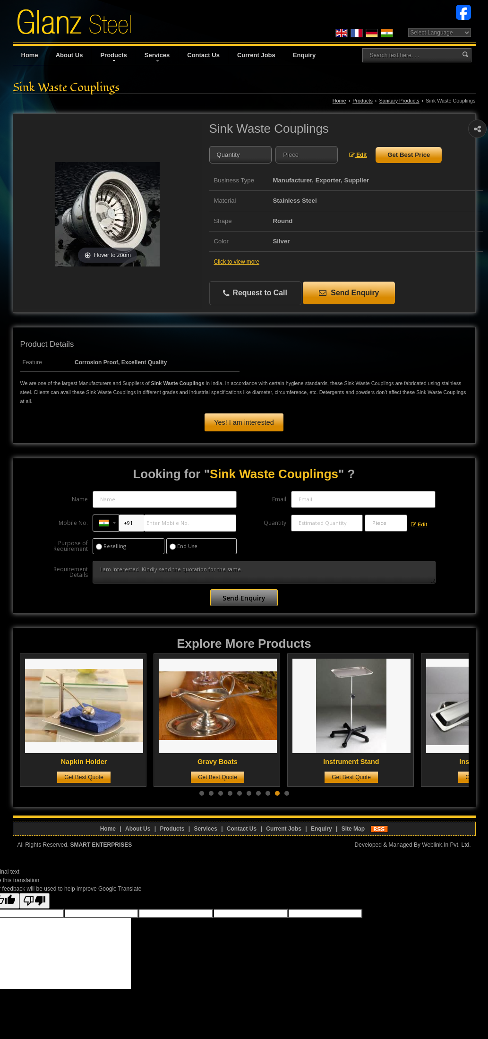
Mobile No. (73, 523)
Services (157, 56)
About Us (69, 55)
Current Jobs (256, 55)
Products (113, 56)
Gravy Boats (223, 761)
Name (80, 499)
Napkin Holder (89, 761)
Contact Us (203, 55)
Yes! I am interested (244, 422)
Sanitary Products (399, 100)
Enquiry (304, 55)
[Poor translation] (34, 901)
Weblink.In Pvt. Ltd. (446, 845)
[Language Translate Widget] (439, 32)
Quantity (275, 523)
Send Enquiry (349, 293)
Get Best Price (408, 154)
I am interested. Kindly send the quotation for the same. (264, 572)
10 (286, 793)
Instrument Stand (357, 761)
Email (279, 499)
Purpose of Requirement (70, 546)
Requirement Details (70, 572)
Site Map (353, 828)
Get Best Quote (89, 777)
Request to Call (255, 293)
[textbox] (306, 154)
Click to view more (236, 261)
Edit (358, 155)
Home (29, 55)
